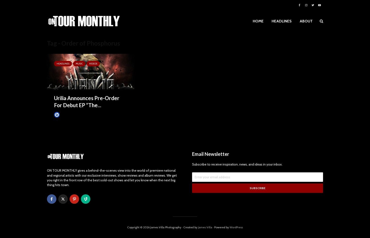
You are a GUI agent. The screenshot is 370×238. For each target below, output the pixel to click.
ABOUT (306, 21)
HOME (258, 21)
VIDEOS (93, 63)
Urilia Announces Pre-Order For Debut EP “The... (86, 101)
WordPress (236, 227)
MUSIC (79, 63)
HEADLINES (282, 21)
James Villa (65, 114)
